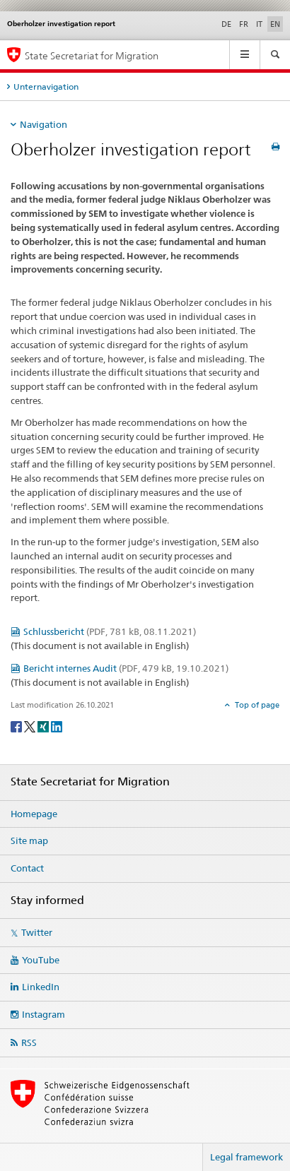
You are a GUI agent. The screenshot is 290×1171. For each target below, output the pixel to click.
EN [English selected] (275, 24)
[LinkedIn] (56, 725)
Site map (29, 840)
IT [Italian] (259, 24)
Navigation (43, 124)
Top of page (256, 705)
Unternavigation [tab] (46, 86)
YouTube (40, 959)
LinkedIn (40, 986)
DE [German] (226, 24)
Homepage (34, 813)
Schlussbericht (109, 631)
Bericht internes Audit (125, 668)
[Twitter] (30, 725)
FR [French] (243, 24)
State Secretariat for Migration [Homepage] (91, 55)
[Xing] (44, 725)
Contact (27, 868)
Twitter (36, 932)
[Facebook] (17, 725)
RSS (29, 1042)
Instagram (43, 1014)
